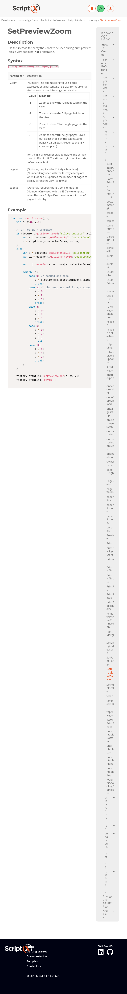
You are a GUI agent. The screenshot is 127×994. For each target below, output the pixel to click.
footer (110, 291)
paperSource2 (110, 519)
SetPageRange (110, 661)
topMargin (110, 713)
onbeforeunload (110, 400)
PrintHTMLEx (110, 578)
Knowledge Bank (28, 20)
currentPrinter (110, 229)
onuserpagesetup (110, 423)
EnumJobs (110, 273)
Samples (32, 961)
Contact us (34, 966)
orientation (110, 455)
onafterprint (110, 378)
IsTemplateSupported (110, 357)
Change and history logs (108, 901)
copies (110, 221)
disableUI (110, 249)
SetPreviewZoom (110, 674)
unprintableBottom (110, 736)
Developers (8, 20)
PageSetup (110, 482)
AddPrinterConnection (110, 169)
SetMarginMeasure (110, 647)
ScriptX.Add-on (76, 20)
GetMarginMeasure (110, 312)
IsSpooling (110, 345)
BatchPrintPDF (110, 182)
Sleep (110, 696)
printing (93, 20)
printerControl (106, 809)
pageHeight (110, 473)
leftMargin (110, 368)
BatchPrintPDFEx (110, 193)
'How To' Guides (105, 49)
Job (106, 827)
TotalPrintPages (110, 723)
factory (106, 137)
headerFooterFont (110, 334)
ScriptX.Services (105, 84)
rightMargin (110, 635)
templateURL (110, 704)
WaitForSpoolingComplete (110, 786)
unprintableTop (110, 772)
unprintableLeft (110, 749)
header (110, 323)
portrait (110, 529)
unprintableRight (110, 760)
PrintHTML (110, 568)
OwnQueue (110, 463)
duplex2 (110, 265)
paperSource (110, 508)
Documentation (37, 956)
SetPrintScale (110, 688)
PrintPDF (110, 588)
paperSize (110, 498)
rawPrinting (106, 881)
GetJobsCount (110, 299)
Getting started (37, 951)
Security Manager (105, 104)
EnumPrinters (110, 283)
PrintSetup (110, 596)
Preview (110, 537)
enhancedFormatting (106, 850)
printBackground (110, 551)
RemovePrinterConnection (110, 620)
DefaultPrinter (110, 240)
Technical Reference (53, 20)
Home (30, 946)
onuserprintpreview (110, 444)
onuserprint (110, 432)
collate (110, 214)
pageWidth (110, 490)
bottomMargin (110, 205)
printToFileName (110, 606)
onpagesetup (110, 412)
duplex (110, 257)
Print (109, 543)
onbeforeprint (110, 389)
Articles (105, 914)
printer (110, 560)
